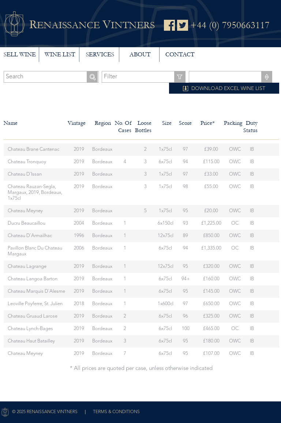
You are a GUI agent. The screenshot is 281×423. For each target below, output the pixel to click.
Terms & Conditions (116, 412)
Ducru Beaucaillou (26, 223)
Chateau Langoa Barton (32, 279)
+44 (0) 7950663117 (230, 25)
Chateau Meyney (25, 211)
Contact (179, 54)
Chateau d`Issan (25, 174)
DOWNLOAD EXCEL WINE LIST (228, 88)
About (140, 54)
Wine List (60, 54)
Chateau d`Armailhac (30, 235)
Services (100, 54)
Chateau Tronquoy (27, 162)
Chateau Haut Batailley (31, 341)
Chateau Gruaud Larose (32, 316)
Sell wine (20, 54)
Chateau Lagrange (27, 266)
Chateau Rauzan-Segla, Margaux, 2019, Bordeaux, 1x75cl (35, 192)
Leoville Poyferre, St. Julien (35, 304)
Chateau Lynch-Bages (30, 328)
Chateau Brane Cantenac (33, 149)
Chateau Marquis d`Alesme (36, 291)
